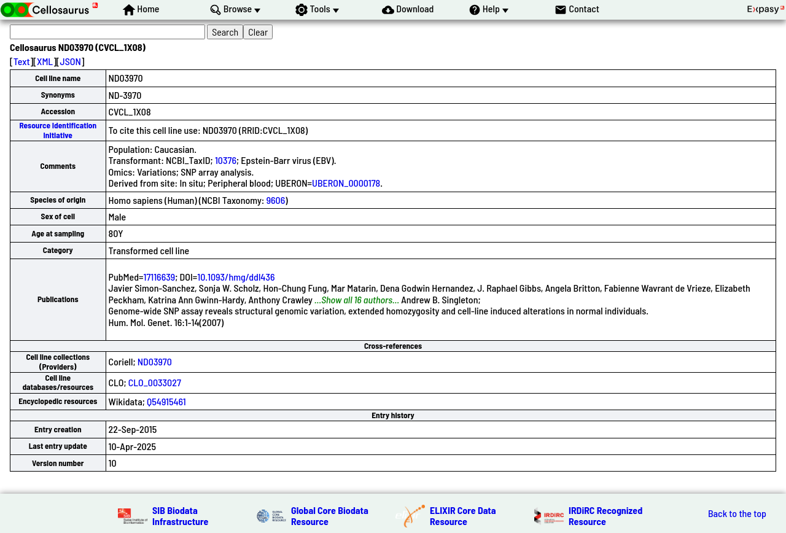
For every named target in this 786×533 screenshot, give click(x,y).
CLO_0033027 (154, 382)
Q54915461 (166, 401)
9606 (276, 200)
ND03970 (155, 361)
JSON (70, 61)
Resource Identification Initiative (57, 129)
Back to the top (737, 513)
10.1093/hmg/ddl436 (235, 276)
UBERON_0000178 (346, 183)
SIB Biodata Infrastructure (180, 515)
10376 (225, 160)
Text (22, 61)
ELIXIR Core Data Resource (463, 515)
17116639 (160, 276)
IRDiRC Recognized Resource (605, 515)
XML (45, 61)
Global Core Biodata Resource (329, 515)
